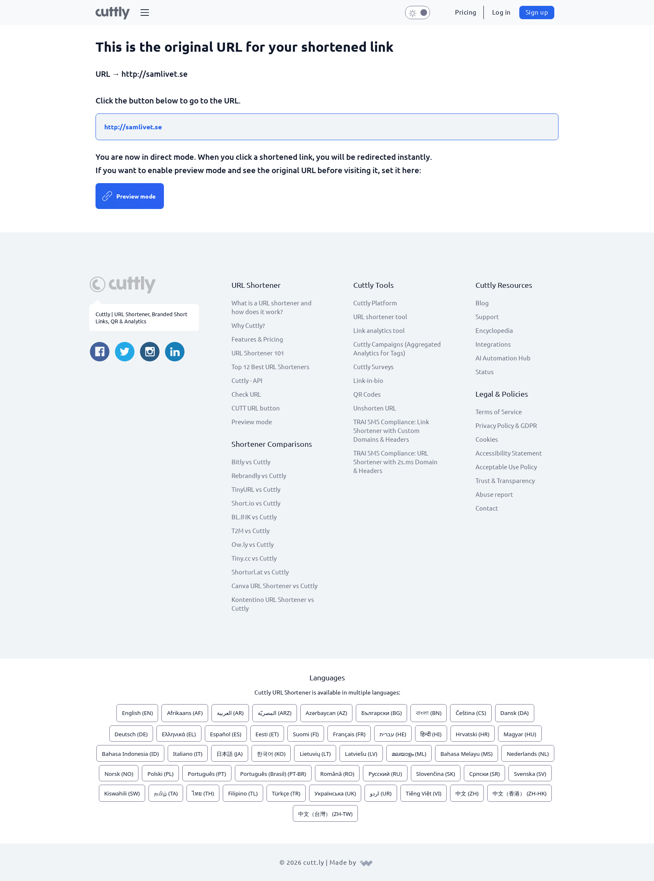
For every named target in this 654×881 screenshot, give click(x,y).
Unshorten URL (374, 408)
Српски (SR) (484, 774)
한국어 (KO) (271, 754)
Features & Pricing (257, 339)
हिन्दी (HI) (431, 734)
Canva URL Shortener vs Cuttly (274, 585)
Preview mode (136, 196)
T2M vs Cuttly (250, 530)
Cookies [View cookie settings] (486, 439)
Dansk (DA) (515, 713)
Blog (482, 303)
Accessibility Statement (508, 453)
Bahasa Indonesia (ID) (130, 754)
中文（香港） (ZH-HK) (519, 793)
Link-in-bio (368, 380)
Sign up (537, 12)
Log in (501, 12)
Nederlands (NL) (528, 754)
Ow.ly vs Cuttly (252, 544)
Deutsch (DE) (131, 734)
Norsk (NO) (118, 774)
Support (487, 316)
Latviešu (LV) (361, 754)
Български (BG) (381, 713)
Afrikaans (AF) (185, 713)
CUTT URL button (255, 408)
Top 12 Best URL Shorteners (270, 366)
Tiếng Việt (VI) (424, 793)
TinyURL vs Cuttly (255, 489)
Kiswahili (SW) (122, 793)
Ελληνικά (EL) (179, 734)
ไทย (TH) (203, 793)
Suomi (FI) (306, 734)
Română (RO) (337, 774)
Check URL (246, 394)
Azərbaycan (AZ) (326, 713)
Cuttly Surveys (373, 366)
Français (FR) (349, 734)
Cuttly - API (246, 380)
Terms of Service (498, 411)
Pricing (466, 12)
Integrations (493, 344)
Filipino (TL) (243, 793)
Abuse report (494, 494)
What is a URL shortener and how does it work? (271, 307)
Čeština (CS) (470, 713)
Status (484, 371)
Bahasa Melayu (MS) (466, 754)
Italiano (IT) (188, 754)
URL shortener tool (380, 316)
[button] (144, 12)
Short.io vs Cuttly (255, 503)
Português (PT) (207, 774)
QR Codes (367, 394)
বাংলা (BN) (428, 713)
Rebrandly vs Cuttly (258, 475)
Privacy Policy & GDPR (506, 425)
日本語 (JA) (229, 754)
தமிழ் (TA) (166, 793)
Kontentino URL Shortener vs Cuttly (272, 603)
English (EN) (137, 713)
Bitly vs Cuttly (250, 462)
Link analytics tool (379, 330)
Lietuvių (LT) (315, 754)
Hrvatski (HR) (473, 734)
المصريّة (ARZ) (275, 713)
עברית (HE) (393, 734)
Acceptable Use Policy (506, 467)
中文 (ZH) (466, 793)
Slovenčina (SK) (435, 774)
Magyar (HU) (519, 734)
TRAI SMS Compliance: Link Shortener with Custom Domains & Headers (391, 430)
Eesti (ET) (267, 734)
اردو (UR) (380, 793)
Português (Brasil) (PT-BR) (273, 774)
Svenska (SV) (530, 774)
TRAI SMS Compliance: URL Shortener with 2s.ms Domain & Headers (395, 461)
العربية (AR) (230, 713)
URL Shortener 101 (257, 353)
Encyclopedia (494, 330)
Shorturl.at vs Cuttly (260, 572)
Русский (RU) (385, 774)
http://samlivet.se (133, 126)
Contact (486, 508)
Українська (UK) (335, 793)
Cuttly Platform (375, 303)
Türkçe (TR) (286, 793)
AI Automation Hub (503, 358)
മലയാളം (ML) (409, 754)
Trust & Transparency (505, 480)
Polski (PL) (160, 774)
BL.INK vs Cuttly (254, 517)
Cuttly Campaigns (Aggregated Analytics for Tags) (397, 348)
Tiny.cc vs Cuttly (254, 558)
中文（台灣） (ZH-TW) (325, 814)
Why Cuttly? (248, 325)
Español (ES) (225, 734)
